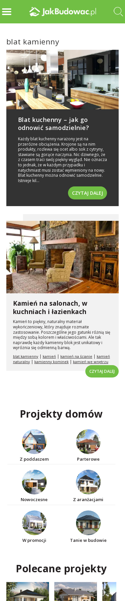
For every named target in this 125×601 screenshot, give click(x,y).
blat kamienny (25, 356)
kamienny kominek (51, 361)
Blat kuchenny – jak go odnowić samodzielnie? (53, 123)
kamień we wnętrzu (90, 361)
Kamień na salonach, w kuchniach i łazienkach (50, 307)
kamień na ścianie (76, 356)
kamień (49, 356)
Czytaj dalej (87, 193)
